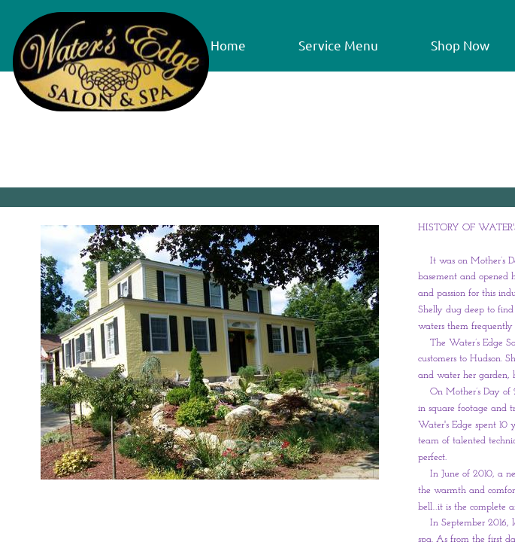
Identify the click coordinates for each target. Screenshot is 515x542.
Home (228, 45)
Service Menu (338, 45)
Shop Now (460, 45)
